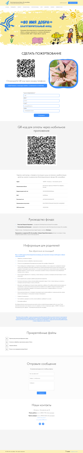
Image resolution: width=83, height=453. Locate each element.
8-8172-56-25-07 (63, 2)
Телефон (25, 108)
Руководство (13, 7)
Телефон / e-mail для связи (35, 378)
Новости (19, 7)
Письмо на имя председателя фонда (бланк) (18, 349)
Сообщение (32, 383)
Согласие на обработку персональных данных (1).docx (20, 342)
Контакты (52, 7)
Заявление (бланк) (13, 345)
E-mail (24, 103)
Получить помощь (34, 7)
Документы (47, 7)
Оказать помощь (26, 7)
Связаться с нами (59, 7)
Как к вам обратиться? (34, 373)
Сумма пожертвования (29, 93)
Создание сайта (74, 451)
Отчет (41, 7)
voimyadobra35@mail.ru (41, 419)
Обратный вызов (72, 2)
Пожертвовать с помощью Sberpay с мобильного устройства (26, 85)
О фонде (7, 7)
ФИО (24, 98)
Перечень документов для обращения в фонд (18, 338)
